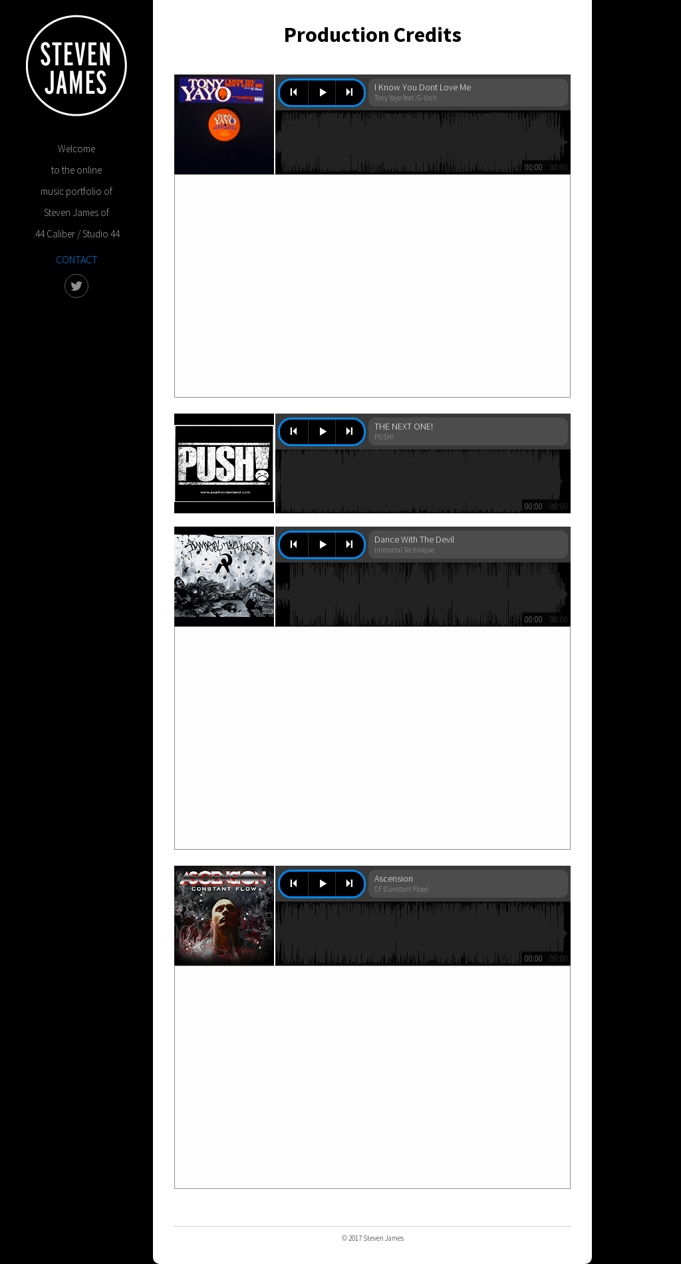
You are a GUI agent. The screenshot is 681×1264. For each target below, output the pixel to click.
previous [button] (294, 93)
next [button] (350, 93)
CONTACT (77, 259)
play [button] (323, 93)
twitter (76, 286)
